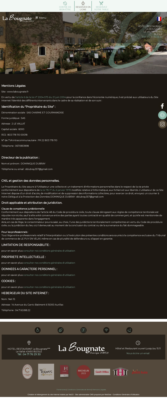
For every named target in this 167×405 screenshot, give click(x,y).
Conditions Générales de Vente (79, 390)
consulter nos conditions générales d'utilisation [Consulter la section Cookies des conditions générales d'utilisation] (49, 287)
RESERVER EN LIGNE (83, 8)
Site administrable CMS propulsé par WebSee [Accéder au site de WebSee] (93, 394)
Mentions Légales (99, 390)
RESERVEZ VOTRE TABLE (101, 8)
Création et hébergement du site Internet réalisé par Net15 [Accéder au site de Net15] (51, 394)
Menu (42, 17)
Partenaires (61, 390)
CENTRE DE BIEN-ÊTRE (65, 8)
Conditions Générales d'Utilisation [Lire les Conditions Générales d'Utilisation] (126, 394)
